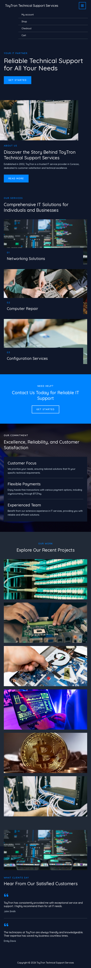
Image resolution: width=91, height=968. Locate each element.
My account (28, 14)
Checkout (26, 28)
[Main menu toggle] (82, 5)
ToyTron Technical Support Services (31, 6)
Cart (24, 35)
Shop (24, 21)
